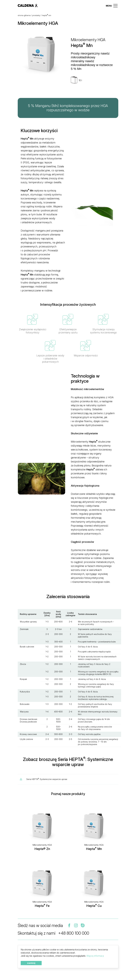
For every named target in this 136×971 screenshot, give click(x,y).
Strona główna (24, 15)
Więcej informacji (95, 955)
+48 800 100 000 (73, 933)
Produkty (36, 15)
